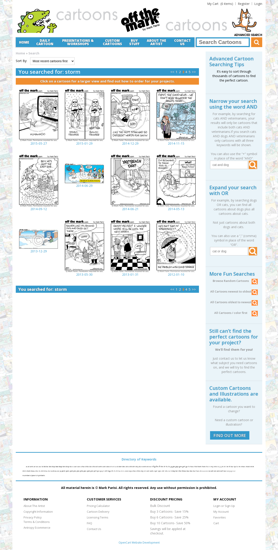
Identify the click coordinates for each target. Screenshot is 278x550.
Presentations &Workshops (78, 42)
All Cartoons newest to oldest (234, 291)
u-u (204, 471)
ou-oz (57, 471)
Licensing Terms (97, 517)
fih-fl (158, 466)
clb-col (95, 466)
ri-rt (116, 471)
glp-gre (178, 466)
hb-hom (198, 466)
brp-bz (69, 466)
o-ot (52, 471)
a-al (28, 466)
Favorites (219, 517)
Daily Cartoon (44, 42)
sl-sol (146, 471)
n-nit (41, 471)
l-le (227, 466)
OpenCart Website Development (139, 542)
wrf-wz (223, 471)
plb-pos (83, 471)
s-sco (125, 471)
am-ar (33, 466)
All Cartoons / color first (236, 313)
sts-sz (168, 471)
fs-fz (168, 466)
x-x (228, 471)
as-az (39, 466)
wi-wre (217, 471)
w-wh (211, 471)
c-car (74, 466)
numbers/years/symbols (33, 475)
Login (258, 3)
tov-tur (193, 471)
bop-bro (62, 466)
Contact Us (182, 42)
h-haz (191, 466)
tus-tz (199, 471)
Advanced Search (248, 35)
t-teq (173, 471)
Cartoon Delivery (98, 512)
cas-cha (81, 466)
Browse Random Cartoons (235, 281)
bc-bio (49, 466)
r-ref (105, 471)
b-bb (44, 466)
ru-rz (120, 471)
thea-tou (186, 471)
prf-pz (97, 471)
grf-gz (185, 466)
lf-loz (231, 466)
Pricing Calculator (98, 506)
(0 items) (220, 4)
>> (194, 72)
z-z (233, 471)
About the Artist (156, 42)
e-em (144, 466)
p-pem (63, 471)
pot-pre (90, 471)
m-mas (242, 466)
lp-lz (236, 466)
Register (244, 3)
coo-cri (109, 466)
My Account (221, 512)
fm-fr (163, 466)
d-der (119, 466)
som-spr (153, 471)
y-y (231, 471)
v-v (207, 471)
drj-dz (139, 466)
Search (33, 53)
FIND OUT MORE (229, 435)
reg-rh (110, 471)
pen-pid (69, 471)
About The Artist (34, 506)
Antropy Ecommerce (37, 528)
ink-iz (217, 466)
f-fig (154, 466)
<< (172, 72)
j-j (221, 466)
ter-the (178, 471)
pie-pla (76, 471)
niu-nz (47, 471)
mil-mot (26, 471)
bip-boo (55, 466)
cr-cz (114, 466)
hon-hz (205, 466)
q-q (101, 471)
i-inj (211, 466)
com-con (102, 466)
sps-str (161, 471)
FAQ (89, 523)
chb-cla (88, 466)
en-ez (149, 466)
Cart (216, 523)
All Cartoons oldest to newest (234, 302)
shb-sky (140, 471)
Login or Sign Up (224, 506)
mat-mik (250, 466)
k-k (223, 466)
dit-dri (132, 466)
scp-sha (132, 471)
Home (24, 42)
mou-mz (34, 471)
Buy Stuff (134, 42)
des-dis (125, 466)
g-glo (173, 466)
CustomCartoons (112, 42)
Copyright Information (38, 512)
